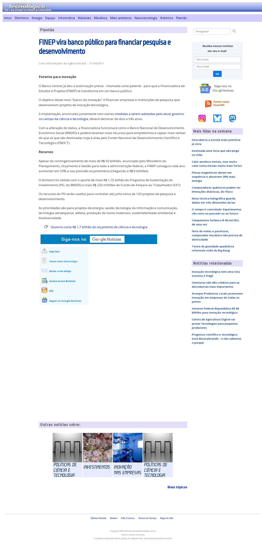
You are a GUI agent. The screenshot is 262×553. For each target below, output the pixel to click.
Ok (217, 74)
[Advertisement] (19, 82)
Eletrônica (22, 18)
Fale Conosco (128, 518)
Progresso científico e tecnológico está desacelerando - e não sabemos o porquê (216, 338)
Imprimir (54, 251)
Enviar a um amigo (60, 271)
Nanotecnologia (145, 18)
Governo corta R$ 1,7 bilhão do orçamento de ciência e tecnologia (99, 227)
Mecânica (100, 18)
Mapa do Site (166, 518)
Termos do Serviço (147, 518)
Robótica (166, 18)
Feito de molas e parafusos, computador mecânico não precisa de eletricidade (217, 235)
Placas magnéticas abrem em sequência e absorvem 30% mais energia (213, 176)
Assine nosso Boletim (62, 281)
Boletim (113, 518)
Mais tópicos (177, 487)
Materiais (84, 18)
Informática (66, 18)
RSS (51, 290)
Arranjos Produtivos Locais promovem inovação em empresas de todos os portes (217, 297)
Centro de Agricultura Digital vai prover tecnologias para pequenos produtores (215, 323)
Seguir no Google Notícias (65, 300)
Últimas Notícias (99, 518)
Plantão (181, 18)
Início (8, 18)
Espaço (50, 18)
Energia (37, 18)
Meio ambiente (120, 18)
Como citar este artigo (63, 261)
